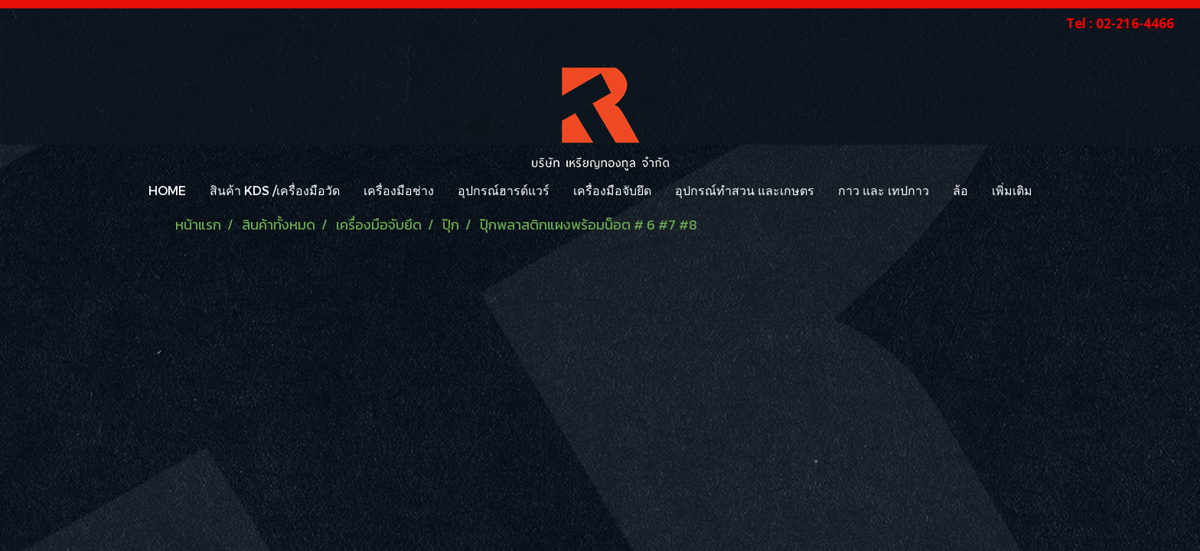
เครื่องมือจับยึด (612, 190)
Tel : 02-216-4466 (1120, 23)
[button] (1058, 190)
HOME (167, 190)
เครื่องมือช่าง (399, 190)
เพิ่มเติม (1012, 190)
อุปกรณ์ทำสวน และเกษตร (744, 190)
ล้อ (960, 190)
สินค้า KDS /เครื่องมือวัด (275, 190)
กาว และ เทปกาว (883, 190)
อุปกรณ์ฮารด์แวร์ (503, 190)
